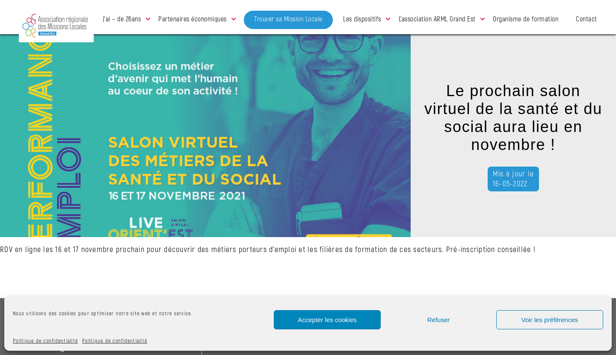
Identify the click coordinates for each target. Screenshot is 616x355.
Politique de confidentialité (45, 341)
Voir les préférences (549, 319)
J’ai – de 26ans (122, 19)
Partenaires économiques (192, 19)
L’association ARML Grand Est (437, 19)
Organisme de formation (525, 19)
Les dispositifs (362, 19)
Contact (586, 19)
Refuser (438, 319)
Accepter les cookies (327, 319)
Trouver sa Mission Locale (288, 19)
